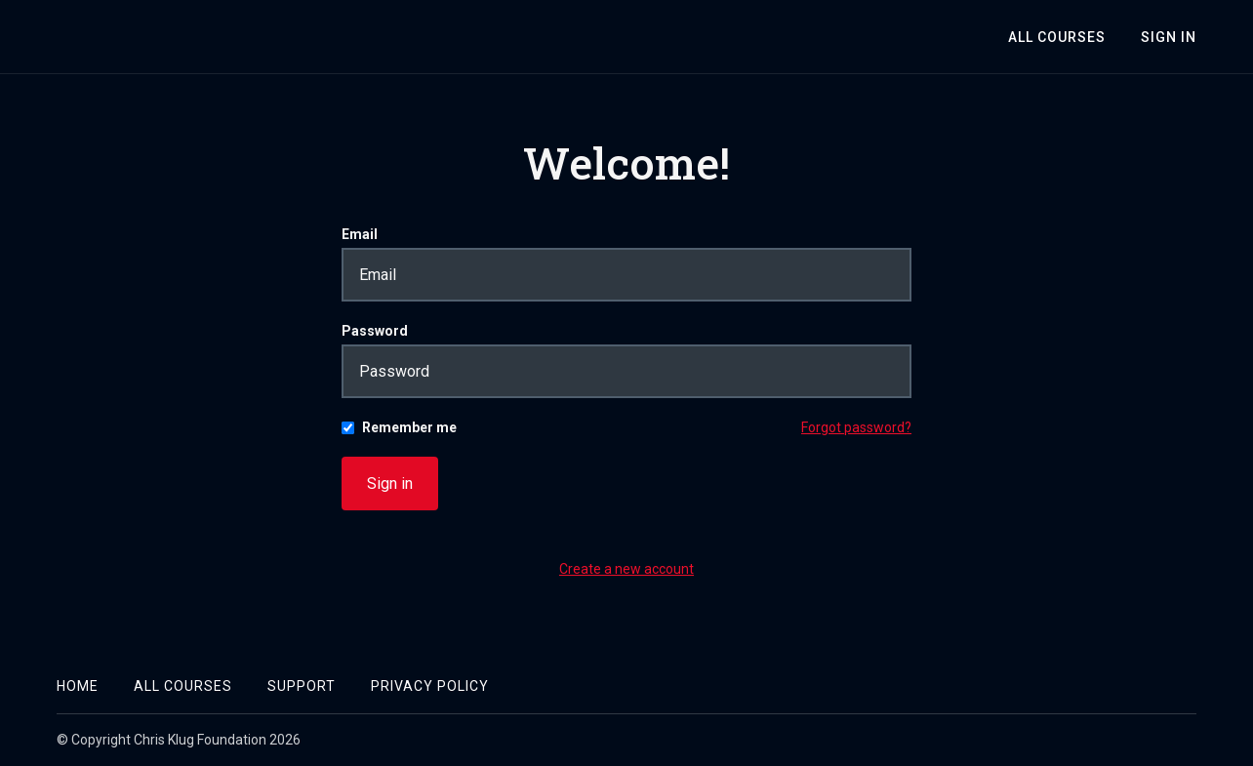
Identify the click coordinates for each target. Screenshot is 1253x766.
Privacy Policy (430, 686)
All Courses (1057, 37)
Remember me (409, 427)
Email (360, 234)
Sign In (1168, 37)
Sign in (390, 483)
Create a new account (626, 569)
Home (78, 686)
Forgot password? (856, 427)
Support (301, 686)
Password (375, 331)
